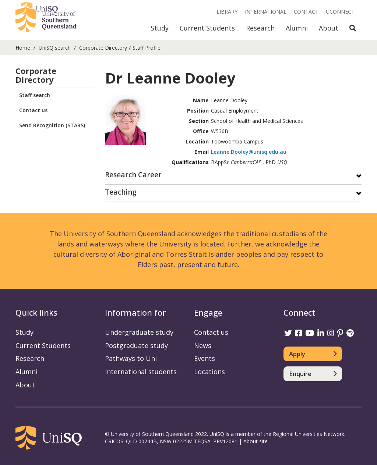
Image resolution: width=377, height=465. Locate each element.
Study (160, 28)
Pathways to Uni (131, 358)
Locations (209, 371)
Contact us (33, 110)
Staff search (34, 95)
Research (260, 28)
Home (22, 47)
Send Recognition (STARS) (52, 125)
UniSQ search (55, 47)
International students (141, 371)
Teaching (121, 192)
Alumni (297, 28)
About (328, 28)
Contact (306, 11)
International (265, 11)
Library (226, 11)
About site (255, 441)
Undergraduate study (139, 332)
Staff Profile (147, 47)
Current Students (207, 28)
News (202, 345)
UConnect (340, 11)
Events (204, 358)
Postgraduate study (136, 345)
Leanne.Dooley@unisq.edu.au (248, 151)
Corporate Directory (103, 47)
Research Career (133, 175)
